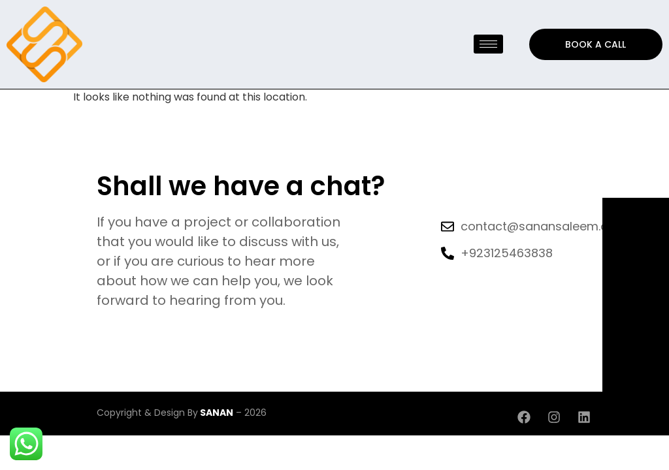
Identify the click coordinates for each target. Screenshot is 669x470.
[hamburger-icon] (488, 44)
